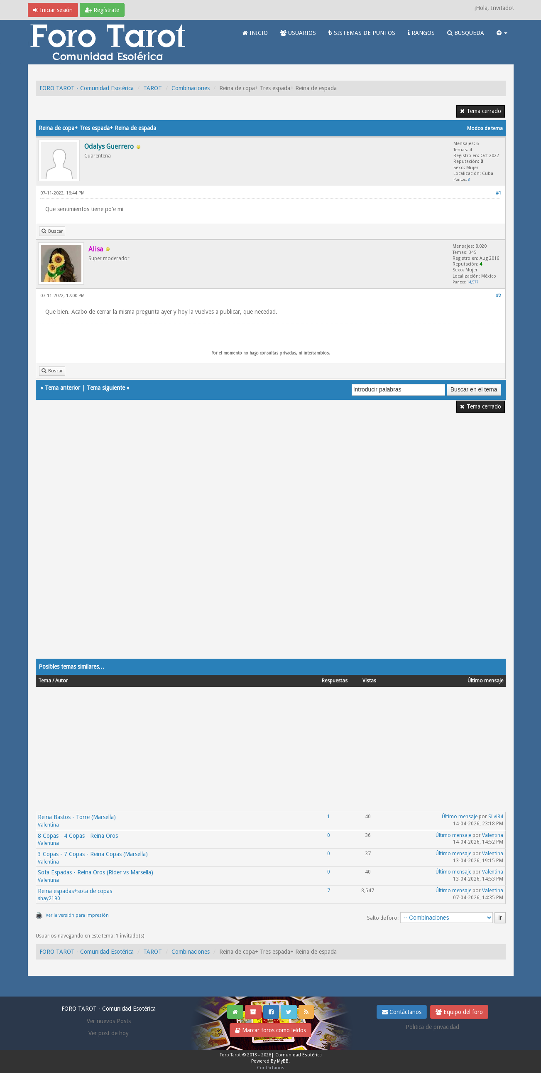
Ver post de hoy (108, 1033)
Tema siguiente (106, 387)
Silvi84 (495, 817)
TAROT (152, 88)
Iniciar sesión (53, 10)
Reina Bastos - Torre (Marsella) (77, 817)
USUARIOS (298, 33)
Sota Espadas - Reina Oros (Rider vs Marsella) (95, 872)
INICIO (255, 33)
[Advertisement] (271, 541)
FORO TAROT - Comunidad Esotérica (86, 88)
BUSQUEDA (465, 33)
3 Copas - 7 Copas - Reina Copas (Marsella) (93, 854)
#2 (498, 295)
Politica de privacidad (432, 1027)
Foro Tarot (230, 1055)
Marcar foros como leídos (270, 1030)
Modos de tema (485, 128)
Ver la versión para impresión (77, 915)
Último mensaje (459, 817)
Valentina (48, 825)
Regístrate (102, 10)
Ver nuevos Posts (109, 1021)
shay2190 (49, 898)
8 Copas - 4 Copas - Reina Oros (78, 835)
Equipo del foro (459, 1012)
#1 (498, 193)
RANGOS (421, 33)
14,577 (472, 282)
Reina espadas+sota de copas (75, 891)
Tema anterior (62, 387)
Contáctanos (401, 1012)
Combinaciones (190, 88)
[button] (502, 32)
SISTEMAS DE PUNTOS (361, 33)
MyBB (283, 1061)
